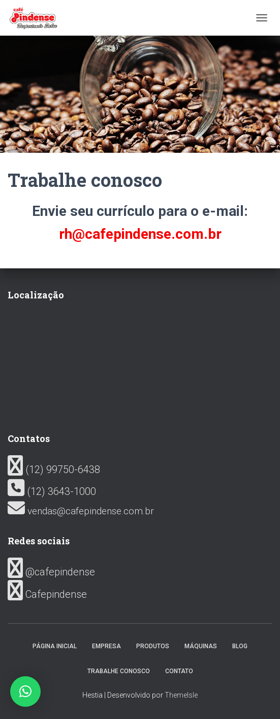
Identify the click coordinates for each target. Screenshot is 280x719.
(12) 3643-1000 (52, 491)
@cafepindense (51, 572)
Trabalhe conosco (118, 671)
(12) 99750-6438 (54, 469)
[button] (25, 691)
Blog (239, 646)
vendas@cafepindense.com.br (81, 511)
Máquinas (200, 646)
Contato (179, 671)
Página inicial (55, 646)
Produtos (152, 646)
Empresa (106, 646)
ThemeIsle (181, 695)
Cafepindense (47, 594)
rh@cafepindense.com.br (140, 234)
